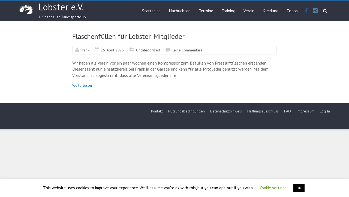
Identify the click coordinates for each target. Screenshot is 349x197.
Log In (325, 111)
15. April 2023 (112, 50)
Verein (248, 10)
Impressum (305, 111)
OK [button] (299, 188)
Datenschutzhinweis (226, 111)
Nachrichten (180, 10)
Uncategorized (148, 50)
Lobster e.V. (61, 7)
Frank (84, 50)
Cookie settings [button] (273, 187)
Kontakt (157, 111)
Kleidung (270, 10)
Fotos (292, 10)
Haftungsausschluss (263, 111)
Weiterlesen (82, 85)
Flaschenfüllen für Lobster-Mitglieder (128, 36)
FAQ (287, 111)
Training (228, 10)
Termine (206, 10)
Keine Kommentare (187, 50)
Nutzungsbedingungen (186, 111)
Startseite (151, 10)
